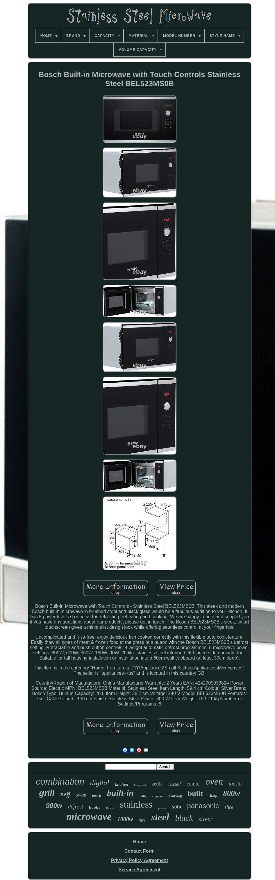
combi (193, 784)
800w (231, 793)
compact (157, 796)
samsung (175, 796)
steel (160, 817)
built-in (120, 793)
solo (176, 807)
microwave (89, 816)
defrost (75, 807)
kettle (156, 784)
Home (139, 841)
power (162, 808)
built (195, 793)
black (184, 817)
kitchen (121, 784)
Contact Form (139, 851)
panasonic (203, 806)
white (110, 807)
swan (81, 795)
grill (46, 793)
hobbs (94, 807)
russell (174, 784)
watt (143, 795)
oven (214, 781)
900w (54, 806)
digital (99, 783)
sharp (213, 796)
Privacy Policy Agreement (139, 860)
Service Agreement (139, 869)
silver (206, 818)
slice (229, 807)
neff (65, 794)
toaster (236, 784)
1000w (125, 819)
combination (60, 781)
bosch (96, 795)
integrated (140, 785)
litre (142, 820)
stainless (136, 804)
